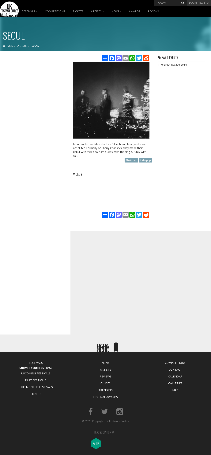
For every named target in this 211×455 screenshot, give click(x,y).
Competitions (55, 11)
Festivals (29, 11)
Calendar (175, 376)
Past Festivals (36, 380)
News (116, 11)
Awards (134, 11)
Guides (105, 383)
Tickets (78, 11)
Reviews (153, 11)
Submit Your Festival (35, 368)
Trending (105, 390)
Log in (193, 2)
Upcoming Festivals (36, 373)
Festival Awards (105, 397)
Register (204, 2)
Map (175, 390)
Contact (175, 369)
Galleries (175, 383)
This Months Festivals (36, 387)
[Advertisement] (32, 114)
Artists (97, 11)
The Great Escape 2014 (172, 64)
